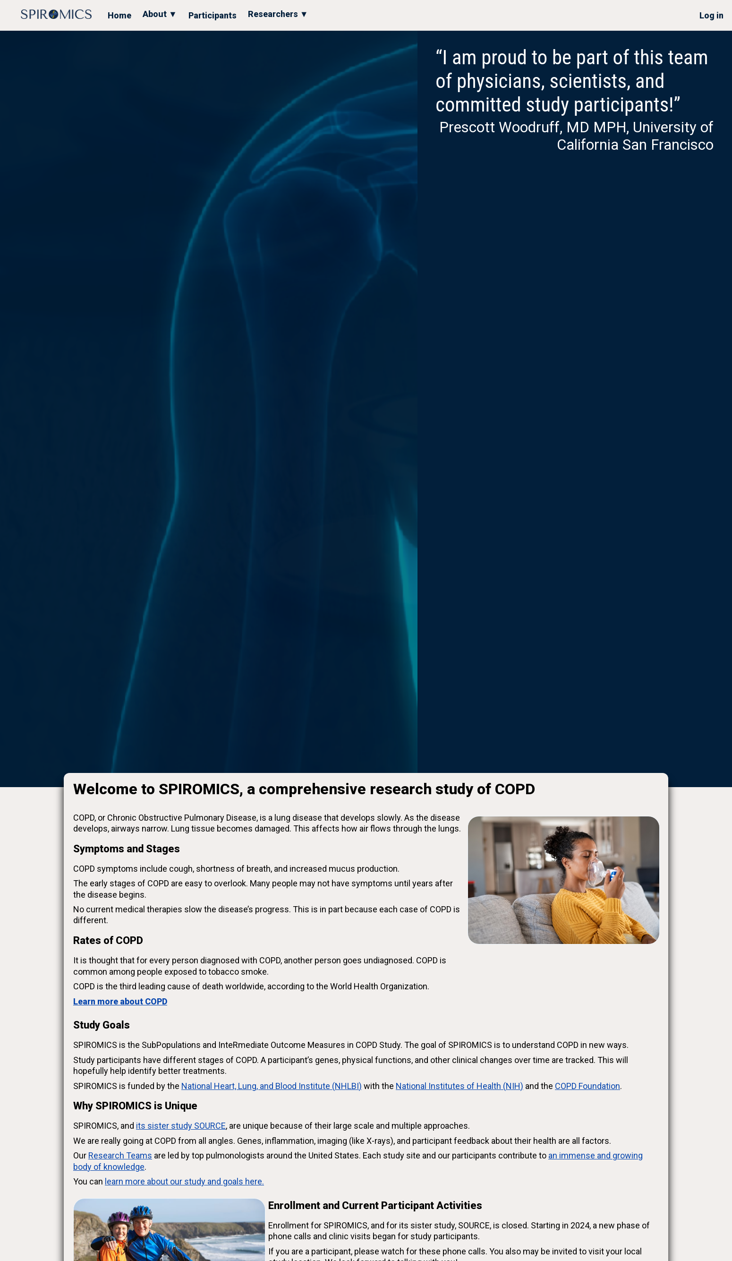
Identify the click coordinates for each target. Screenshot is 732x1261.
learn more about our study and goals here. (184, 1181)
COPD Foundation (587, 1086)
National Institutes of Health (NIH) (459, 1086)
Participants (212, 15)
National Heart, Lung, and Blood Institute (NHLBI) (271, 1086)
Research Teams (120, 1155)
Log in (711, 15)
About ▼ (160, 14)
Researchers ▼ (278, 14)
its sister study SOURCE (181, 1126)
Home (119, 15)
